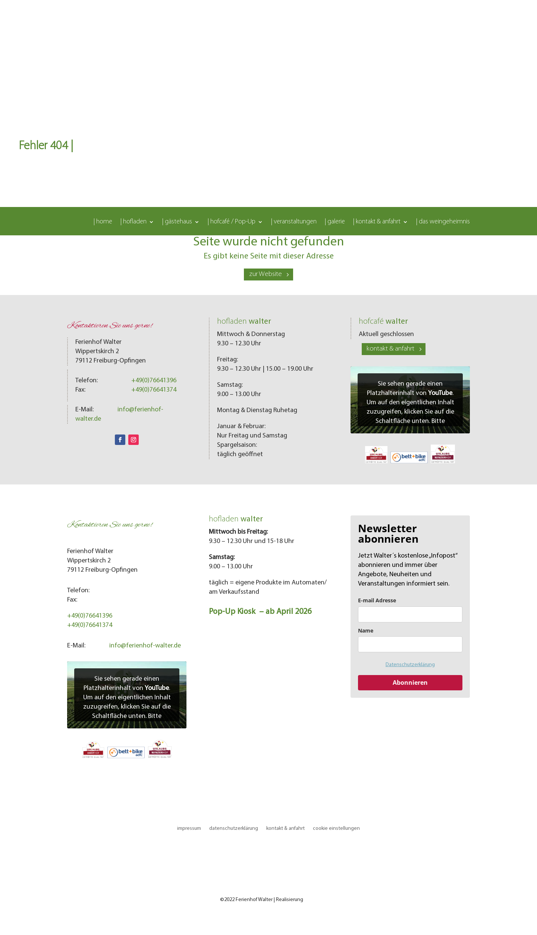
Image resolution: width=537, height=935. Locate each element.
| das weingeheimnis (443, 222)
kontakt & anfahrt (390, 348)
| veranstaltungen (294, 222)
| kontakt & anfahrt (377, 222)
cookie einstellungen (336, 828)
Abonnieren (410, 682)
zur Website (265, 274)
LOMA (310, 900)
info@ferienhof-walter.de (145, 645)
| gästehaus (177, 222)
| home (103, 222)
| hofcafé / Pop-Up (231, 222)
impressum (189, 828)
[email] (410, 614)
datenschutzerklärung (233, 828)
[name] (410, 644)
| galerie (335, 222)
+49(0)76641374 (153, 389)
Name (365, 630)
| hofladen (133, 222)
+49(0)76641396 (153, 380)
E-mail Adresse (377, 600)
